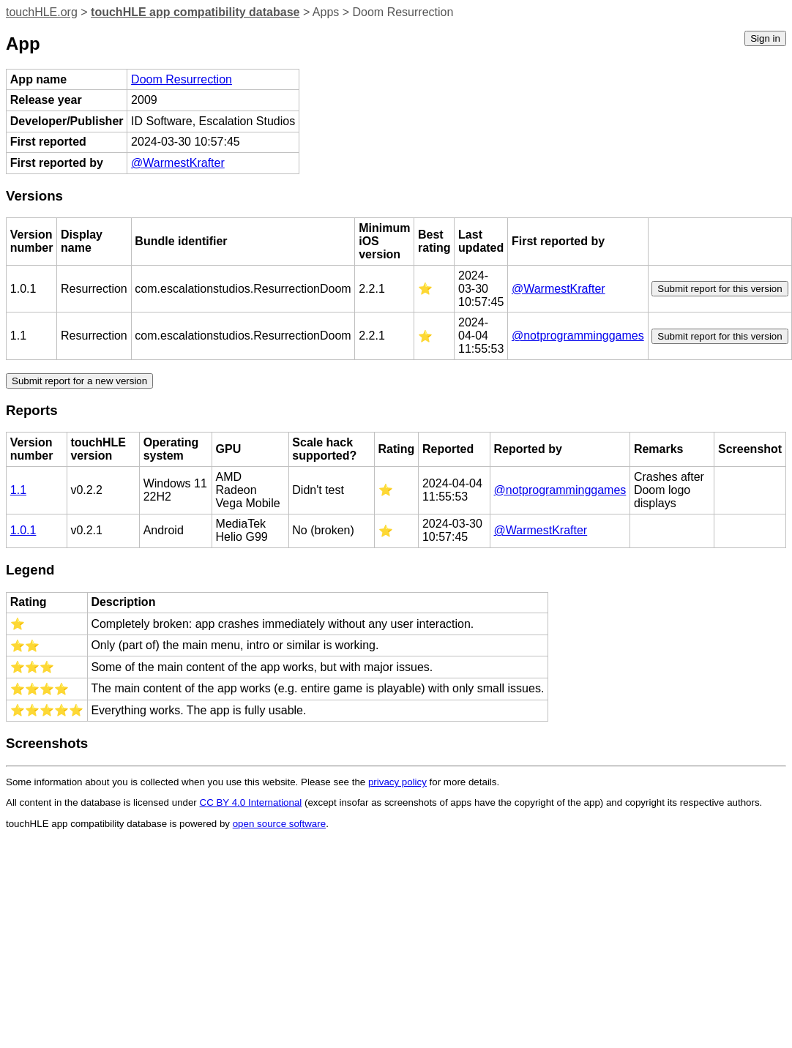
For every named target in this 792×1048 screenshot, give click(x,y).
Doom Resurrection (181, 79)
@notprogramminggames (578, 335)
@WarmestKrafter (178, 163)
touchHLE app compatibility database (195, 12)
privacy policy (397, 781)
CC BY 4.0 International (251, 802)
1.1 (18, 490)
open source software (279, 823)
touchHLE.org (42, 12)
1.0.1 (23, 530)
